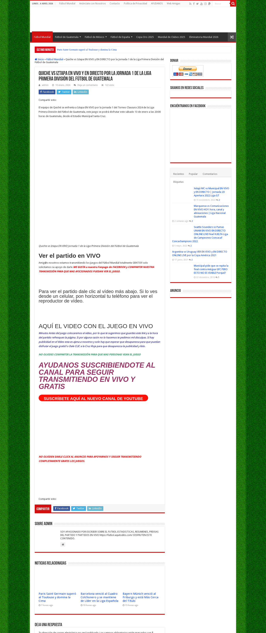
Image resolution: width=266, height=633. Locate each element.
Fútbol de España (120, 37)
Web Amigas (173, 3)
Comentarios (210, 173)
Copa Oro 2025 (145, 37)
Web (41, 578)
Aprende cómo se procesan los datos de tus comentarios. (116, 604)
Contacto (115, 3)
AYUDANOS (157, 3)
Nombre (44, 554)
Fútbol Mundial (67, 3)
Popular (193, 173)
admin (45, 85)
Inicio (39, 59)
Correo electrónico (50, 566)
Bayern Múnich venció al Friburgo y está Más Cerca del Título (140, 479)
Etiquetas (178, 181)
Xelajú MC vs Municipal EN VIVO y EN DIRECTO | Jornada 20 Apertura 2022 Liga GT (211, 192)
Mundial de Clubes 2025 (171, 37)
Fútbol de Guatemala (66, 37)
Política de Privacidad (135, 3)
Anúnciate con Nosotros (92, 3)
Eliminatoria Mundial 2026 (203, 37)
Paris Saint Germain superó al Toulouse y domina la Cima (87, 49)
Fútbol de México (94, 37)
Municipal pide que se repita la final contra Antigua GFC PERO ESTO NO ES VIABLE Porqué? (211, 269)
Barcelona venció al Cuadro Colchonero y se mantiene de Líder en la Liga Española (99, 479)
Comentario (46, 519)
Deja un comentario (87, 85)
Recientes (178, 173)
